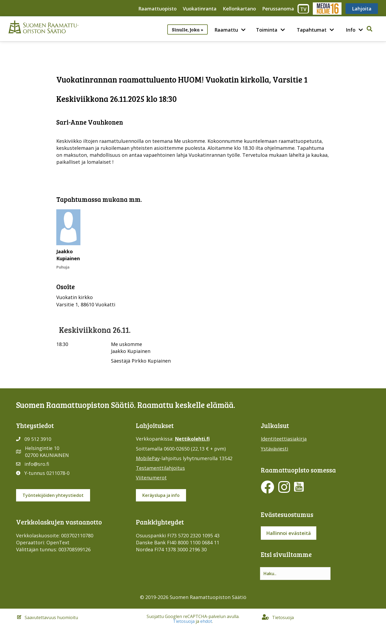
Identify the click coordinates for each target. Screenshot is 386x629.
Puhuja (62, 267)
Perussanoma (278, 8)
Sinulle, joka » (187, 29)
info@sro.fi (36, 464)
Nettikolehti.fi (192, 439)
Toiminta (266, 29)
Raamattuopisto (157, 8)
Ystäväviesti (274, 448)
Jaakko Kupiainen (68, 255)
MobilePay (148, 458)
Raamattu (226, 29)
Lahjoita (362, 8)
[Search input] (295, 573)
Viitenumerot (151, 477)
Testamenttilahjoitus (160, 468)
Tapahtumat (311, 29)
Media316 (327, 8)
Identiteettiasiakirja (284, 439)
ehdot (206, 621)
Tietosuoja (184, 621)
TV (303, 9)
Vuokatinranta (200, 8)
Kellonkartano (239, 8)
